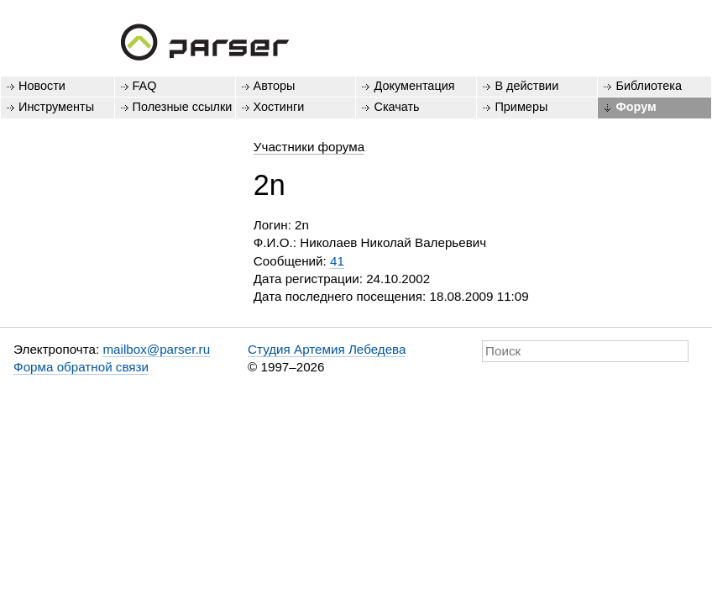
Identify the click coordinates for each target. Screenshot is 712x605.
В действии (526, 85)
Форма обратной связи (81, 367)
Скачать (396, 106)
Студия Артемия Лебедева (327, 349)
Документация (414, 85)
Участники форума (309, 146)
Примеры (521, 106)
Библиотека (648, 85)
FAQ (145, 85)
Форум (635, 106)
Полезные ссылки (183, 106)
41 (337, 261)
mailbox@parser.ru (156, 349)
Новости (41, 85)
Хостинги (279, 106)
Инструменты (56, 106)
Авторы (275, 85)
